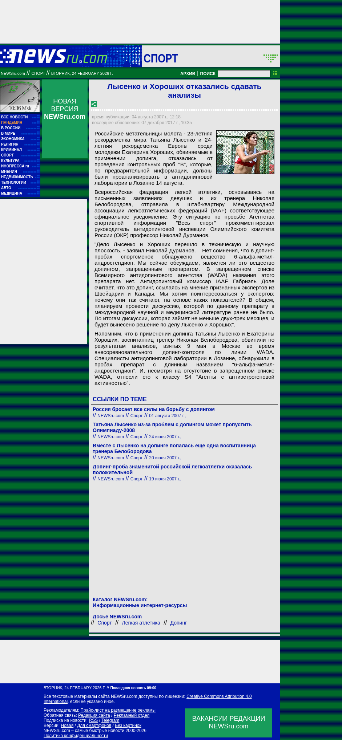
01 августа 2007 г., (167, 415)
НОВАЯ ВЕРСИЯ (64, 109)
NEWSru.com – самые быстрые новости (84, 730)
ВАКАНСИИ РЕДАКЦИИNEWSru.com (228, 722)
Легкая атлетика (141, 623)
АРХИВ (188, 73)
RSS (93, 720)
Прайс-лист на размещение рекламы (118, 710)
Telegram (110, 720)
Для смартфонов (94, 725)
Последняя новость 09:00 (133, 688)
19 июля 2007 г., (165, 478)
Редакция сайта (94, 715)
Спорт (161, 58)
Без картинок (128, 725)
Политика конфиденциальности (76, 735)
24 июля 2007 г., (165, 436)
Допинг (178, 623)
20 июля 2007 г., (165, 457)
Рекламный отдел (132, 715)
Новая (67, 725)
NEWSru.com (13, 73)
